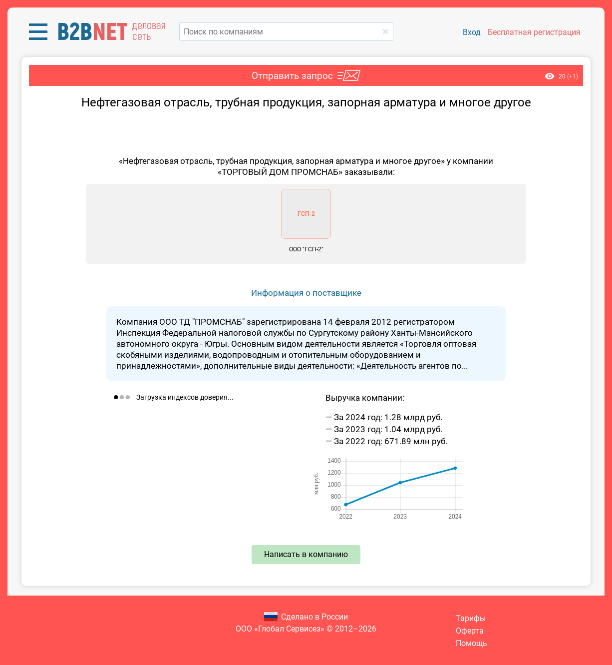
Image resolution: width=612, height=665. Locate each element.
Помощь (471, 643)
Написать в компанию (306, 554)
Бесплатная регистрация (534, 32)
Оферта (470, 631)
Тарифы (471, 618)
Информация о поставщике (306, 293)
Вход (472, 32)
